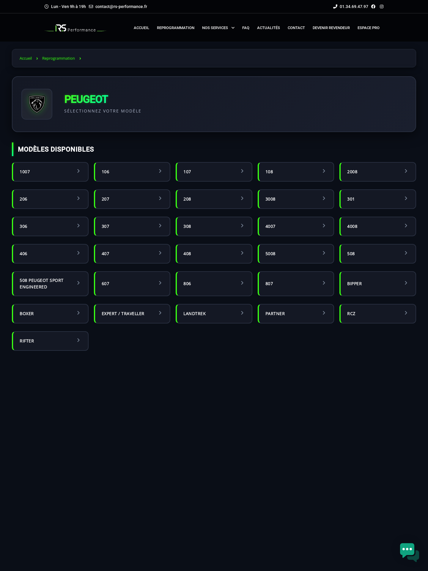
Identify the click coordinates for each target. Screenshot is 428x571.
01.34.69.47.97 (350, 6)
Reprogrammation (58, 58)
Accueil (26, 58)
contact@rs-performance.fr (121, 6)
